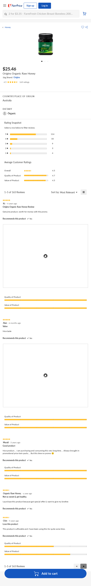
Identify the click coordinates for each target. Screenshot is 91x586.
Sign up (30, 5)
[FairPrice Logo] (15, 6)
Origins (17, 77)
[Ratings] (16, 82)
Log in (45, 5)
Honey (8, 27)
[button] (86, 27)
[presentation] (45, 256)
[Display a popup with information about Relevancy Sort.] (46, 192)
